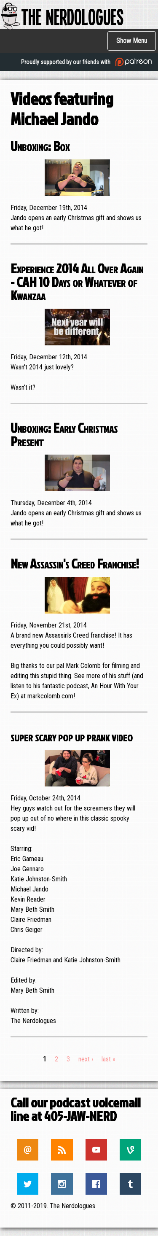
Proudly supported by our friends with (87, 62)
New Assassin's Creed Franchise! (75, 563)
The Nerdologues (61, 16)
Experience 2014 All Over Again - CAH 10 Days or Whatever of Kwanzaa (77, 281)
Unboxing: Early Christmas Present (64, 434)
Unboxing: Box (40, 145)
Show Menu (131, 41)
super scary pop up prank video (72, 736)
